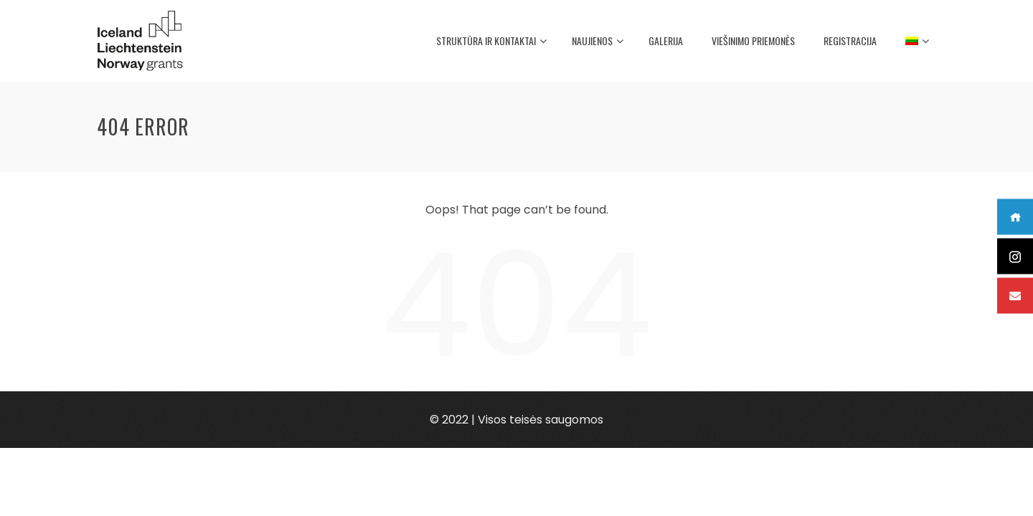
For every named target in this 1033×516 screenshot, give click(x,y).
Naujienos (597, 41)
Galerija (665, 40)
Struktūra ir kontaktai (491, 41)
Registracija (850, 40)
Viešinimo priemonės (753, 40)
